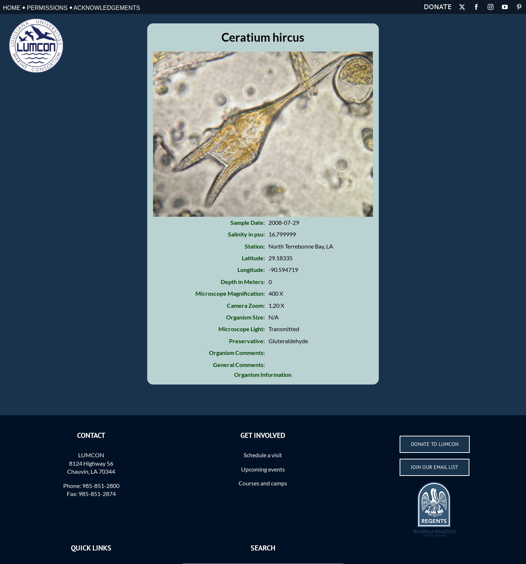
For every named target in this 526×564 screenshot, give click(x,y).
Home (11, 8)
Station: (255, 246)
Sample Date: (247, 222)
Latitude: (253, 257)
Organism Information (262, 374)
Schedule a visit (263, 454)
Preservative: (247, 340)
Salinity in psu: (246, 234)
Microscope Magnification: (230, 293)
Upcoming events (263, 469)
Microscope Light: (241, 328)
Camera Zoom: (246, 305)
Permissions (47, 8)
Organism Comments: (237, 352)
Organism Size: (245, 317)
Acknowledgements (106, 8)
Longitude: (251, 269)
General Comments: (239, 364)
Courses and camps (263, 483)
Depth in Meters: (243, 281)
